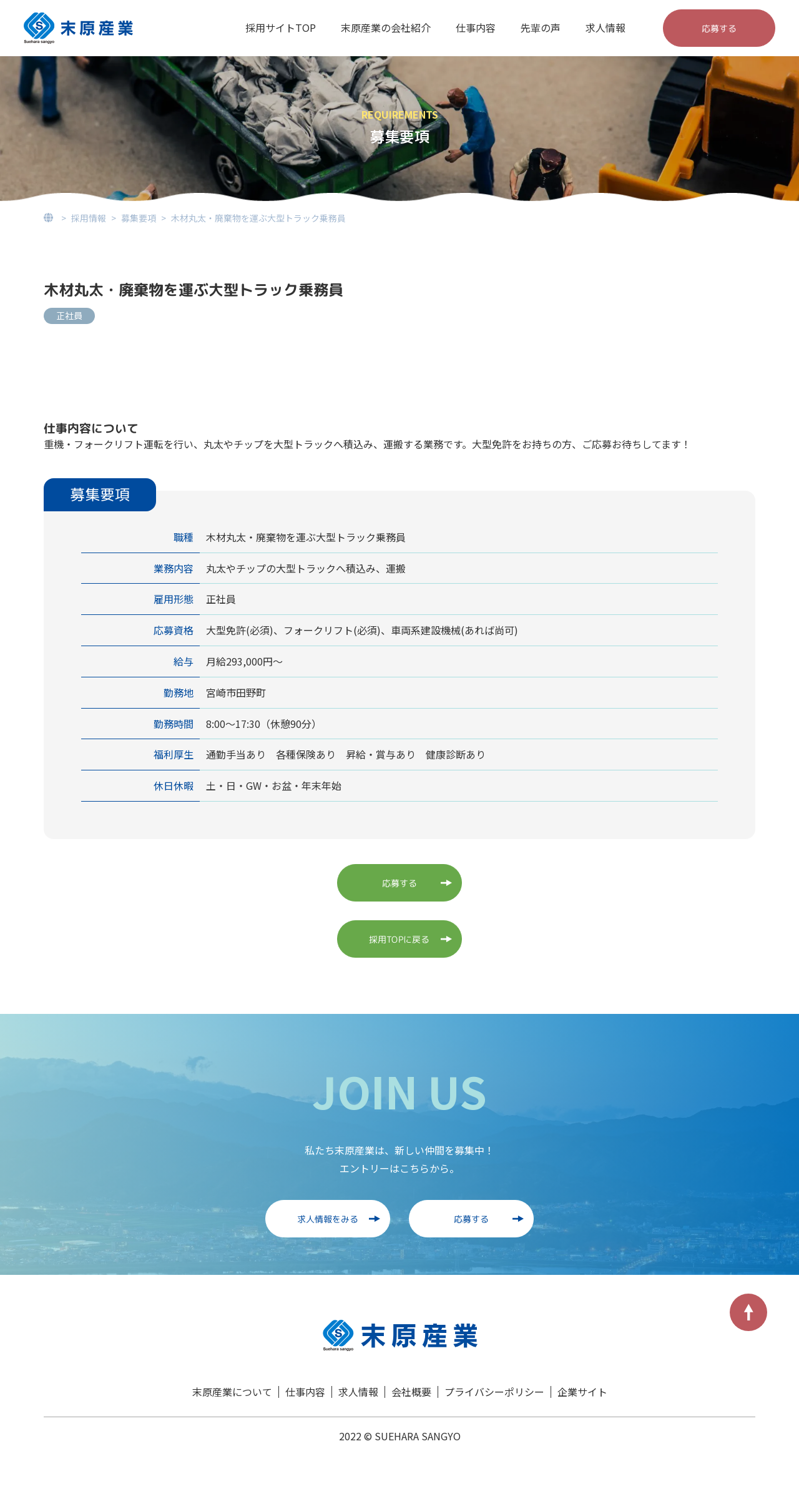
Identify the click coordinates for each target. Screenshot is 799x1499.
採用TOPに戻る (399, 939)
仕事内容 (476, 27)
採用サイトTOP (280, 27)
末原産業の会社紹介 (386, 27)
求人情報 (605, 27)
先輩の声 (541, 27)
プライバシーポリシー (494, 1391)
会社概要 (411, 1391)
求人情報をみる (327, 1218)
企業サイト (582, 1391)
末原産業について (232, 1391)
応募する (719, 28)
